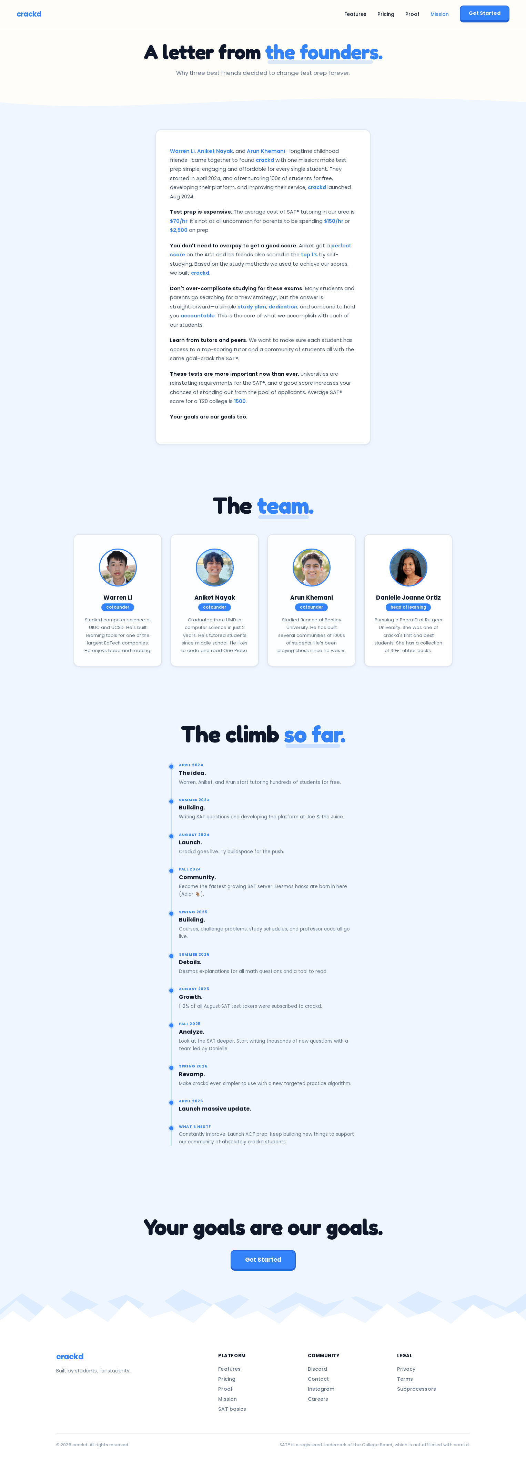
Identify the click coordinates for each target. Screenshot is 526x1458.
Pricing (385, 14)
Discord (317, 1369)
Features (355, 14)
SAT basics (232, 1409)
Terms (405, 1379)
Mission (440, 14)
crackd (29, 14)
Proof (412, 14)
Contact (318, 1379)
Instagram (321, 1389)
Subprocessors (416, 1389)
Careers (318, 1399)
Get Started (484, 13)
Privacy (406, 1369)
